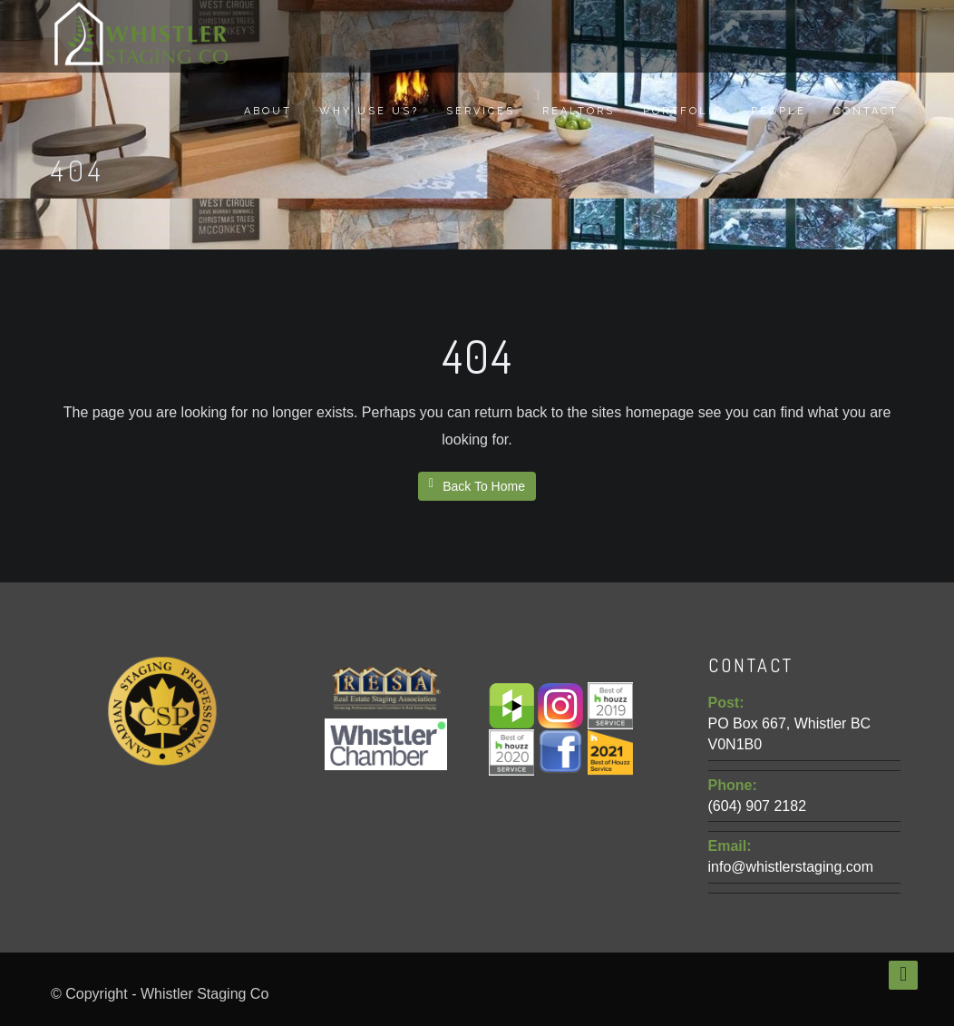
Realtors (578, 111)
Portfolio (683, 111)
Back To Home (477, 485)
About (268, 111)
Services (480, 111)
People (778, 111)
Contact (866, 111)
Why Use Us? (369, 111)
